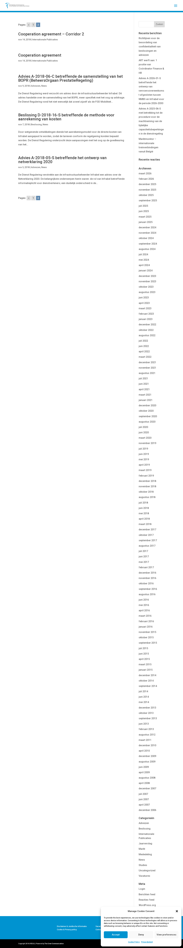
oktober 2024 (146, 238)
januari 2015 (145, 669)
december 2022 (147, 324)
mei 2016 (144, 605)
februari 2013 (146, 729)
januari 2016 (145, 626)
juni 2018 (144, 508)
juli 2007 (143, 794)
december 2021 (147, 362)
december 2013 (147, 707)
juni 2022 (144, 346)
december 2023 (147, 276)
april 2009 (144, 772)
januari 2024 (145, 270)
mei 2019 (144, 459)
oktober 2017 (146, 535)
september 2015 (148, 642)
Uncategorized (147, 870)
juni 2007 (144, 799)
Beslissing (36, 124)
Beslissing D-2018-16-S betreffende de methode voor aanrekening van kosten (66, 117)
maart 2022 (145, 356)
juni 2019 (144, 454)
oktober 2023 (146, 286)
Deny (141, 934)
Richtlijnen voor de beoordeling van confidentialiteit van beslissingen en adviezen (150, 46)
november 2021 (147, 367)
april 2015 (144, 659)
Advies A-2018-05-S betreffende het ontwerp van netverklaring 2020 (62, 159)
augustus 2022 (147, 335)
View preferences (166, 934)
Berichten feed (147, 894)
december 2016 (147, 572)
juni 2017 (144, 556)
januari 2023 (145, 319)
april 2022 (144, 351)
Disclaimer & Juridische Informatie (72, 926)
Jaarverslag (145, 843)
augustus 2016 (147, 594)
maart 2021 (145, 394)
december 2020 (147, 405)
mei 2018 (144, 513)
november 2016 (147, 578)
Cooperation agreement (39, 55)
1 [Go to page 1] (33, 24)
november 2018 (147, 486)
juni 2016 (144, 599)
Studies (143, 865)
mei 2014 (144, 702)
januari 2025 (145, 222)
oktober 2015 (146, 637)
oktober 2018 (146, 491)
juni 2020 (144, 432)
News (44, 86)
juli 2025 (143, 205)
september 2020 (148, 416)
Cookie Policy (134, 942)
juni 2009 (144, 767)
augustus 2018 (147, 497)
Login (142, 888)
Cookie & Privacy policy (67, 930)
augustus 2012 (147, 734)
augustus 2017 (147, 545)
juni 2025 (144, 211)
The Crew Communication (54, 943)
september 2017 (148, 540)
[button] (176, 911)
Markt (142, 848)
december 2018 (147, 481)
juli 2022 (143, 340)
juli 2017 (143, 551)
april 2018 (144, 518)
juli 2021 (143, 378)
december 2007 (147, 788)
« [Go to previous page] (28, 24)
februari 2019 (146, 475)
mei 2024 (144, 259)
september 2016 (148, 589)
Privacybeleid (147, 942)
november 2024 (147, 232)
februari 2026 (146, 178)
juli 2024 (143, 254)
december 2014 (147, 675)
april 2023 (144, 303)
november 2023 (147, 281)
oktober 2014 (146, 680)
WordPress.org (147, 905)
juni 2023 (144, 297)
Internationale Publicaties (45, 39)
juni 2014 (144, 696)
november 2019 (147, 443)
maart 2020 (145, 437)
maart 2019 (145, 470)
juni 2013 (144, 723)
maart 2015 (145, 664)
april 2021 (144, 389)
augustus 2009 (147, 761)
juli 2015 (143, 648)
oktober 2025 (146, 195)
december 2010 (147, 745)
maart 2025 (145, 216)
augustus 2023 (147, 292)
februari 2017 (146, 567)
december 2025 (147, 184)
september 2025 (148, 200)
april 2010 (144, 750)
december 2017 (147, 529)
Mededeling (145, 854)
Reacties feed (146, 899)
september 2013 (148, 718)
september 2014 (148, 686)
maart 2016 (145, 615)
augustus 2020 (147, 421)
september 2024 (148, 243)
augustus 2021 (147, 373)
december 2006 (147, 810)
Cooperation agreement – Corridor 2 (51, 34)
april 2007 (144, 804)
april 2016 (144, 610)
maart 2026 (145, 173)
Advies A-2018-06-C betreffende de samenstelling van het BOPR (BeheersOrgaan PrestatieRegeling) (70, 78)
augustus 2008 (147, 777)
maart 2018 (145, 524)
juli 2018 (143, 502)
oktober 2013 (146, 713)
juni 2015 (144, 653)
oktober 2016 (146, 583)
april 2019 (144, 464)
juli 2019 (143, 448)
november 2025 (147, 189)
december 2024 (147, 227)
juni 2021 (144, 383)
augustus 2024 (147, 249)
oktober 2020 (146, 410)
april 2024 (144, 265)
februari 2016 (146, 621)
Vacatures (144, 875)
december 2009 (147, 756)
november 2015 (147, 632)
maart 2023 (145, 308)
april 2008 (144, 783)
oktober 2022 (146, 330)
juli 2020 (143, 427)
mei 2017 (144, 562)
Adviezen (35, 86)
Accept (116, 934)
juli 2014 (143, 691)
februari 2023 (146, 313)
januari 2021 (145, 400)
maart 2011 (145, 740)
